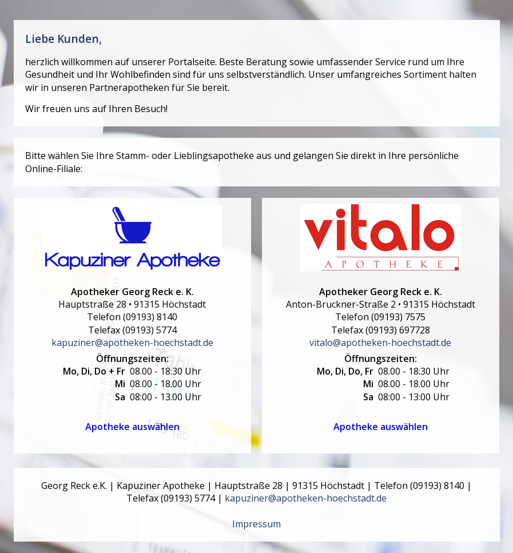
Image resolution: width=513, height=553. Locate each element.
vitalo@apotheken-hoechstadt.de (380, 342)
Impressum (256, 524)
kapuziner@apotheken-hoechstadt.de (132, 342)
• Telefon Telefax (132, 310)
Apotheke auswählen (132, 426)
